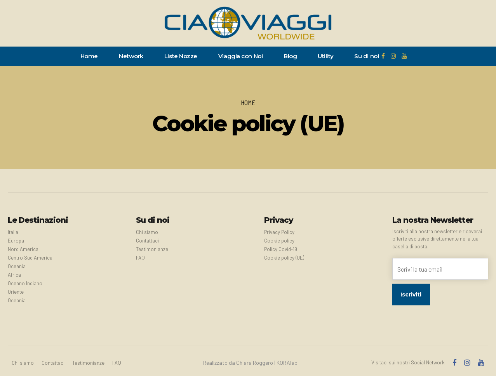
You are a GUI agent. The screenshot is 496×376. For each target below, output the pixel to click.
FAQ (140, 258)
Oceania (17, 266)
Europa (16, 240)
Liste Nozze (180, 56)
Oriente (16, 292)
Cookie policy (279, 240)
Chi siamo (147, 232)
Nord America (23, 249)
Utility (325, 56)
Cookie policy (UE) (284, 258)
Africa (14, 275)
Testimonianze (152, 249)
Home (89, 56)
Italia (13, 232)
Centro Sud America (30, 258)
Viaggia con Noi (240, 56)
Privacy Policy (279, 232)
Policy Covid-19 (280, 249)
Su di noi (366, 56)
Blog (290, 56)
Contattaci (147, 240)
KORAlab (287, 362)
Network (131, 56)
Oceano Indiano (25, 283)
